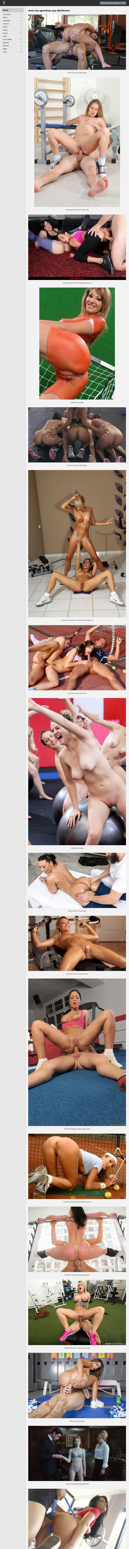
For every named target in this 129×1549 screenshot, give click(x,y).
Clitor (5, 36)
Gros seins (7, 14)
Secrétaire (6, 21)
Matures (6, 24)
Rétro (5, 17)
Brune (5, 27)
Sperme (6, 42)
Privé (5, 52)
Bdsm (5, 49)
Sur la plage (7, 39)
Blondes (6, 46)
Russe (5, 33)
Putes (5, 30)
